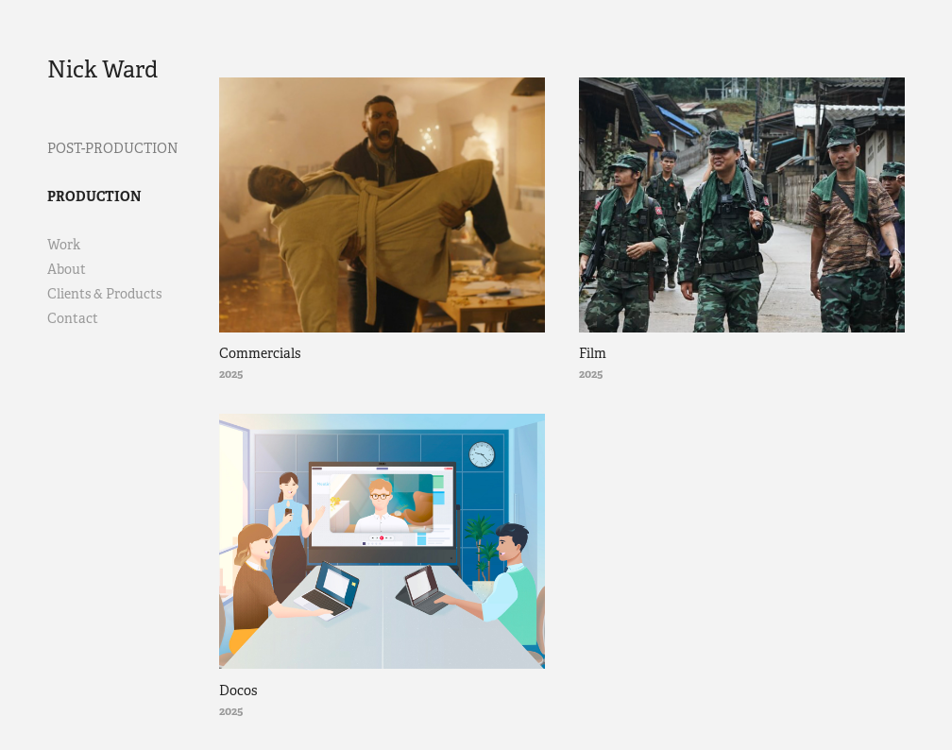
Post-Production (112, 148)
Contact (72, 318)
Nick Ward (102, 70)
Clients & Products (104, 293)
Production (94, 196)
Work (63, 244)
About (66, 269)
